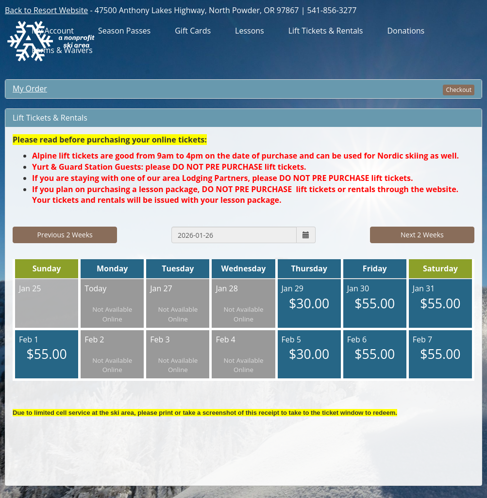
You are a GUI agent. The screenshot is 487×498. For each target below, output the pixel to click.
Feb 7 (440, 349)
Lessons (249, 31)
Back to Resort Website (46, 10)
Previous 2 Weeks (65, 234)
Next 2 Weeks (422, 234)
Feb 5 (309, 349)
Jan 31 (440, 298)
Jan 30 (375, 298)
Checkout (458, 90)
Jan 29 (309, 298)
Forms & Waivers (62, 50)
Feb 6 (375, 349)
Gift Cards (193, 31)
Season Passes (124, 31)
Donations (405, 31)
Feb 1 (46, 349)
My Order (30, 88)
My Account (53, 31)
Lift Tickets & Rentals (325, 31)
